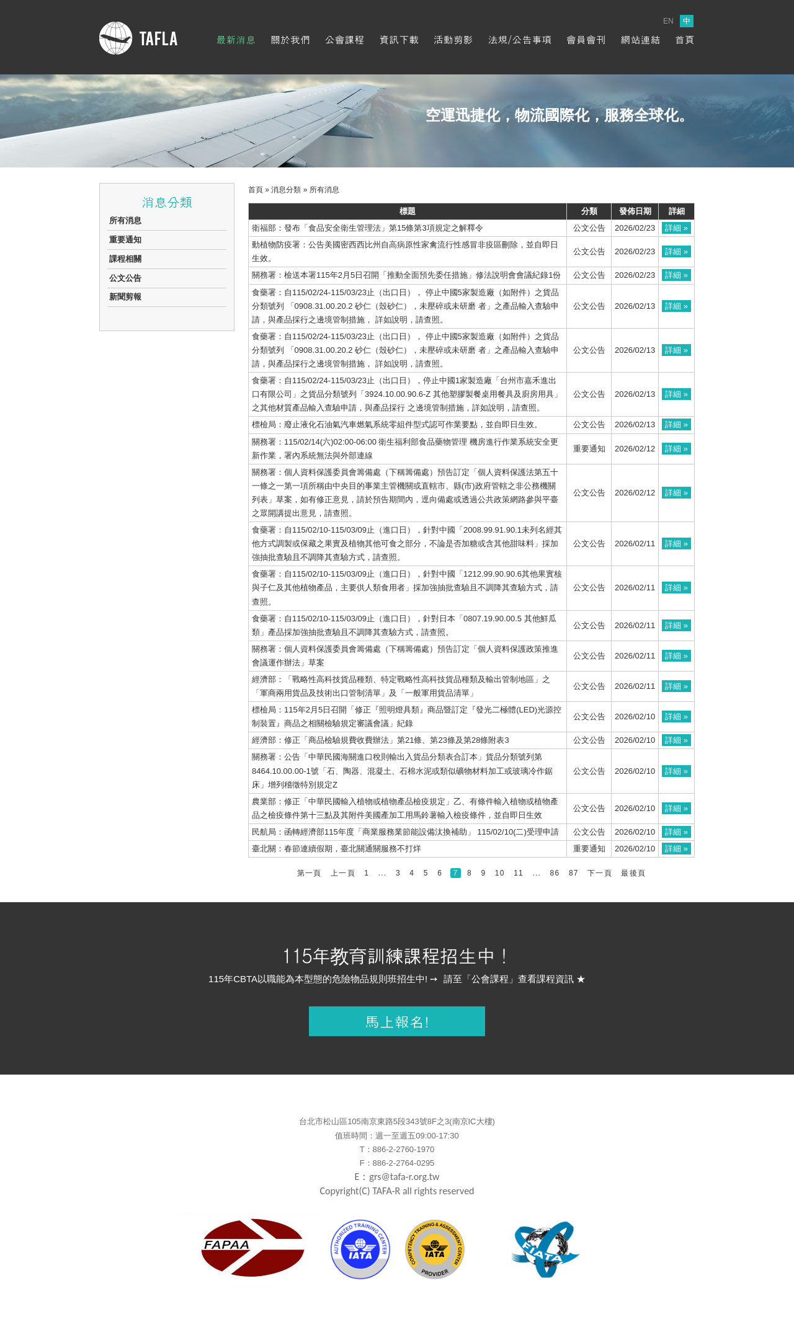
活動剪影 (453, 39)
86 (555, 873)
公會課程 (345, 39)
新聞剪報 (125, 296)
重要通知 (125, 239)
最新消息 (236, 39)
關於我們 (290, 39)
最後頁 (633, 873)
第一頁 (309, 873)
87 (574, 873)
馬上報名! (397, 1021)
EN (668, 21)
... (382, 873)
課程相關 (125, 259)
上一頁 (343, 873)
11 (519, 873)
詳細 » (676, 228)
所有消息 (125, 220)
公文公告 (125, 278)
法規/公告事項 (519, 39)
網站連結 (640, 39)
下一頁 (599, 873)
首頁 (685, 39)
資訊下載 (399, 39)
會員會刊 (586, 39)
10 (500, 873)
